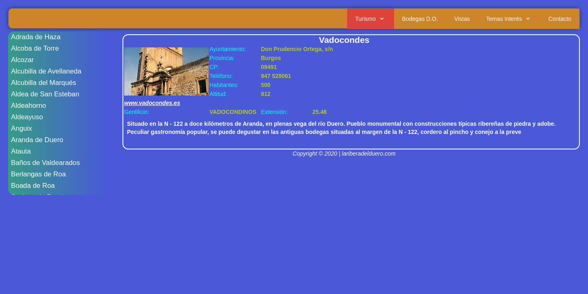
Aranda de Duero (37, 140)
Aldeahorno (28, 105)
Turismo (370, 19)
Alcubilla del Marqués (43, 83)
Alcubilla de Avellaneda (46, 71)
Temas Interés (509, 19)
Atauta (21, 151)
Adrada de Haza (35, 37)
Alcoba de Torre (35, 48)
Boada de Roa (33, 185)
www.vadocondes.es (152, 103)
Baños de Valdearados (45, 163)
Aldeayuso (27, 117)
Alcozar (22, 60)
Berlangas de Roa (38, 174)
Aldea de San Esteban (45, 94)
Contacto (559, 19)
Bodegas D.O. (420, 19)
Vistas (462, 19)
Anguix (21, 128)
